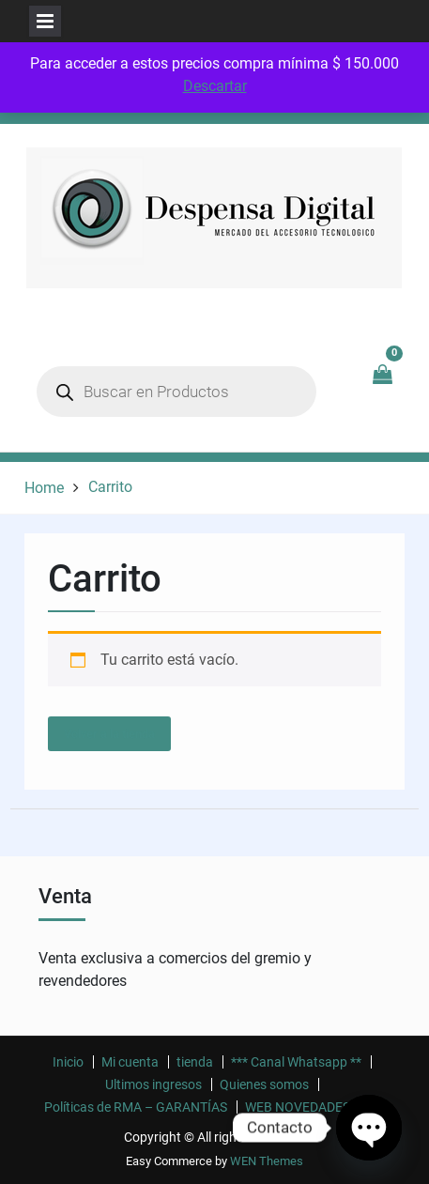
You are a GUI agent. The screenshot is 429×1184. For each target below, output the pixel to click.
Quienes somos (264, 1084)
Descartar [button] (215, 86)
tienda (194, 1062)
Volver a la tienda (109, 734)
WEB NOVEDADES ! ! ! (307, 1107)
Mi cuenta (130, 1062)
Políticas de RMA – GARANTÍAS (135, 1107)
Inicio (68, 1062)
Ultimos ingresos (153, 1084)
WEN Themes (266, 1161)
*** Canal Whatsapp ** (296, 1062)
